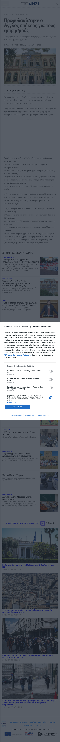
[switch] (51, 371)
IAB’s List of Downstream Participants (17, 355)
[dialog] (30, 371)
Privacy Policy (43, 415)
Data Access (30, 415)
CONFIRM (17, 407)
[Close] (55, 327)
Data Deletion (16, 415)
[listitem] (30, 366)
